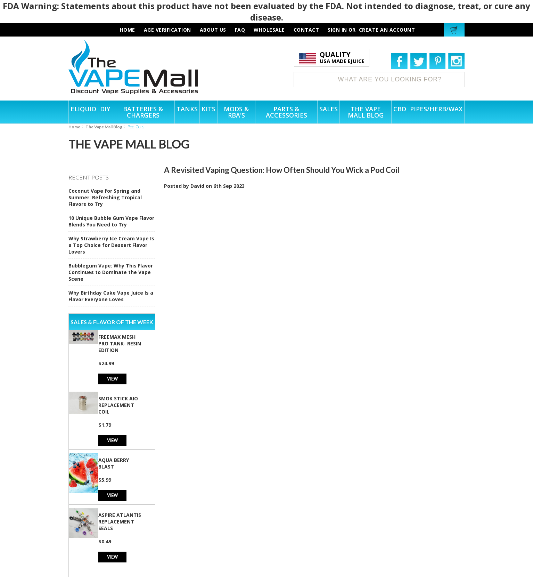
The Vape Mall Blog (103, 126)
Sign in (337, 29)
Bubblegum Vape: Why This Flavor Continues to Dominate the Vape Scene (110, 272)
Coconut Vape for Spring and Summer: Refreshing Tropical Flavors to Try (105, 197)
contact (306, 29)
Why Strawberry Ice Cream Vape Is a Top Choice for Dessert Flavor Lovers (111, 245)
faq (240, 29)
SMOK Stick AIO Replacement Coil (118, 405)
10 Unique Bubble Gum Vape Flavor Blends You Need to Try (111, 221)
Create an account (387, 29)
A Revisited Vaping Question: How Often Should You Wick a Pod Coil (281, 170)
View (112, 378)
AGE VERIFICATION (167, 29)
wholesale (269, 29)
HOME (127, 29)
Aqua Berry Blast (113, 463)
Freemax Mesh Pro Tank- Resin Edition (119, 343)
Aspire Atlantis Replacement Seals (119, 521)
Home (74, 126)
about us (213, 29)
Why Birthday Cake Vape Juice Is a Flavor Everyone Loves (110, 296)
